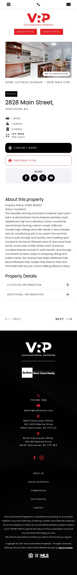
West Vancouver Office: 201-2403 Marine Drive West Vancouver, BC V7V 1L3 (39, 424)
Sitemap (8, 547)
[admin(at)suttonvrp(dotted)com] (68, 5)
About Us (38, 473)
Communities (38, 490)
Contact (38, 507)
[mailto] (51, 177)
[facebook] (25, 177)
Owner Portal (25, 31)
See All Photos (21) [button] (56, 73)
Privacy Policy (20, 547)
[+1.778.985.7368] (38, 400)
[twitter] (42, 177)
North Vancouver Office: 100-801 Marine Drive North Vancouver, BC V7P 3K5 (38, 441)
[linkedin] (34, 177)
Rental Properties (38, 482)
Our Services (38, 499)
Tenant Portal (51, 31)
